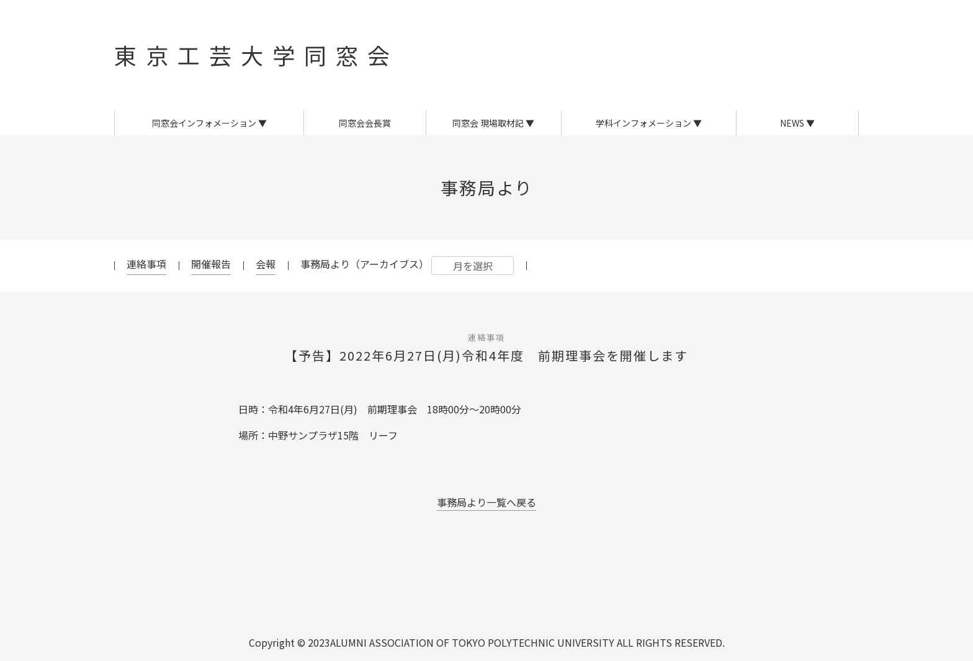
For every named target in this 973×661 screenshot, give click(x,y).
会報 (266, 263)
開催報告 (211, 263)
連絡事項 (146, 263)
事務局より (487, 187)
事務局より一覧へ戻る (486, 502)
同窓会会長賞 (365, 123)
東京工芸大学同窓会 (256, 54)
